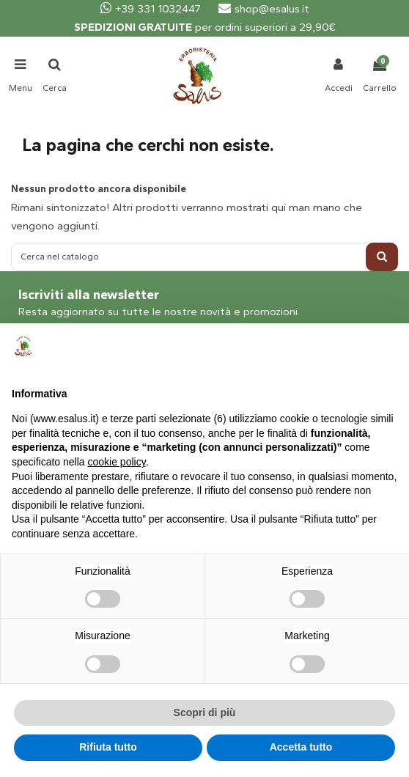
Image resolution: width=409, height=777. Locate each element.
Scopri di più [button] (205, 712)
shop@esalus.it (263, 8)
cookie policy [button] (117, 462)
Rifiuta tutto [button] (108, 747)
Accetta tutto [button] (301, 747)
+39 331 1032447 (150, 8)
